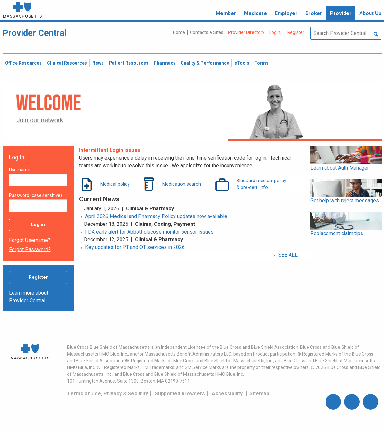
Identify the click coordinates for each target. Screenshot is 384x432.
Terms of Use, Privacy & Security (107, 394)
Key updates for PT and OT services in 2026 (135, 247)
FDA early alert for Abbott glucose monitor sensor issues (149, 232)
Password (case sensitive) (35, 195)
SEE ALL (288, 255)
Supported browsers (180, 394)
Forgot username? (29, 240)
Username (19, 169)
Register (38, 277)
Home (179, 32)
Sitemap (259, 394)
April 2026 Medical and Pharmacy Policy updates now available (156, 216)
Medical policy (115, 184)
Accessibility (227, 394)
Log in (38, 224)
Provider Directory (246, 32)
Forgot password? (30, 249)
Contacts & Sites (206, 32)
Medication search (181, 184)
